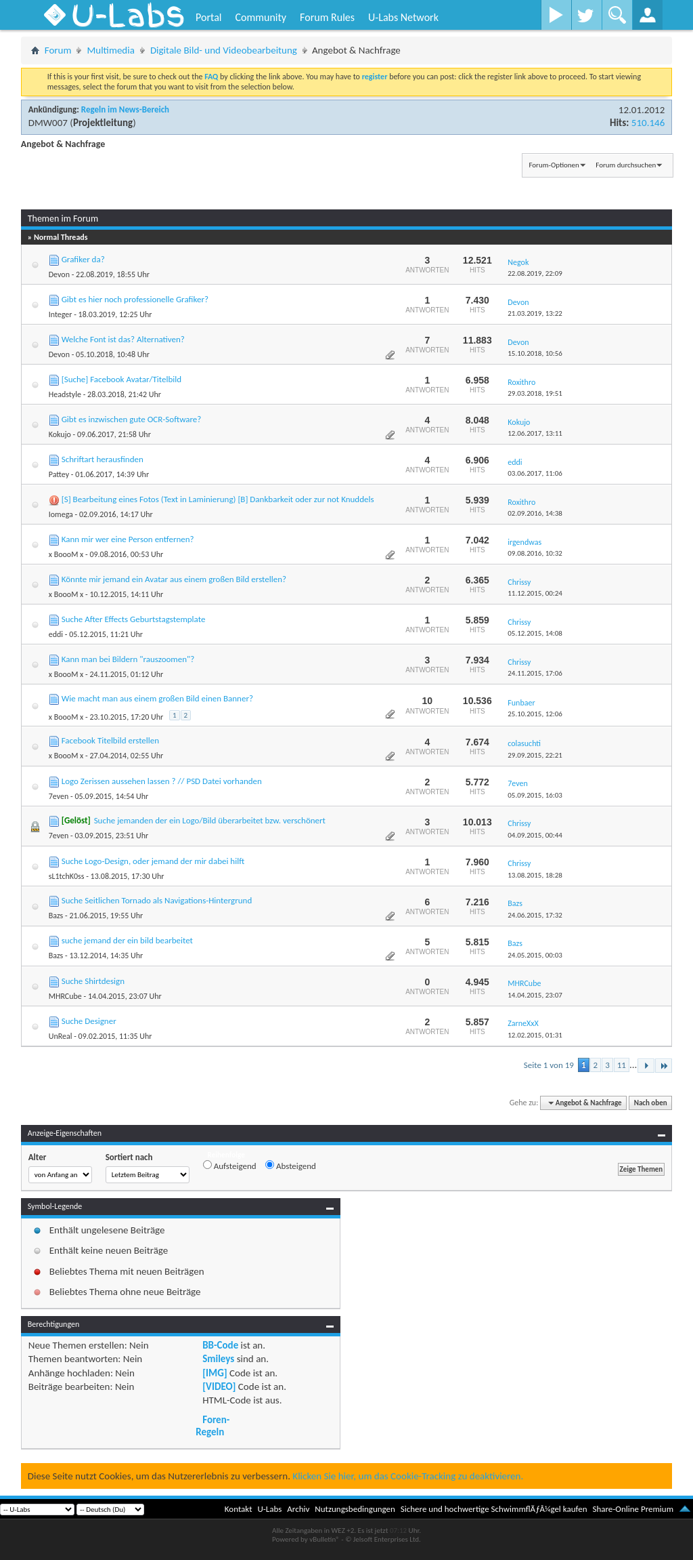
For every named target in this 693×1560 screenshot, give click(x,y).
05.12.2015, (535, 633)
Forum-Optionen (554, 165)
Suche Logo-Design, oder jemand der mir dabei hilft (153, 861)
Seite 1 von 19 (549, 1065)
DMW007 (48, 123)
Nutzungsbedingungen (355, 1509)
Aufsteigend (229, 1165)
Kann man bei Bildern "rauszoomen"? (128, 659)
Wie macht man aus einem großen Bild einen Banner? (157, 698)
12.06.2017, (535, 433)
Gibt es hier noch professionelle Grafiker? (135, 299)
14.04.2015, (535, 995)
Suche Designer (89, 1021)
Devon (59, 274)
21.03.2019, (535, 313)
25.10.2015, (535, 714)
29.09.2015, (535, 755)
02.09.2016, (535, 513)
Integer (60, 314)
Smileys (218, 1359)
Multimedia (110, 50)
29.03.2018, (535, 393)
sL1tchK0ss (67, 876)
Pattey (59, 474)
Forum (58, 50)
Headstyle (65, 394)
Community (260, 17)
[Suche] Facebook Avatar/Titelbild (121, 379)
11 (621, 1065)
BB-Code (220, 1345)
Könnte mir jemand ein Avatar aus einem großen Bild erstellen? (174, 579)
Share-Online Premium (632, 1509)
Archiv (298, 1509)
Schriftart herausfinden (102, 459)
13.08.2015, (535, 875)
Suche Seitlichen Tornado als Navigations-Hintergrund (157, 900)
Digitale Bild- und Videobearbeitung (223, 50)
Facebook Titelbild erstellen (110, 740)
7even (59, 796)
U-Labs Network (403, 17)
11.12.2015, (535, 593)
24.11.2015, (535, 673)
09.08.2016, (535, 553)
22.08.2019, (535, 273)
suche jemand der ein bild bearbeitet (127, 940)
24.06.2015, (535, 915)
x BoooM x (66, 554)
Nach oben (650, 1103)
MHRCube (65, 996)
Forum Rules (327, 17)
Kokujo (60, 434)
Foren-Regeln (212, 1426)
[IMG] (214, 1373)
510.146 (648, 123)
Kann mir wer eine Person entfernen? (128, 539)
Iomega (61, 514)
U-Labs (270, 1509)
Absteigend (290, 1165)
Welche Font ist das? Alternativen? (123, 339)
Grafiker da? (83, 259)
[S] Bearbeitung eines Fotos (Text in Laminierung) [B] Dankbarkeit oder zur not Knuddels (218, 499)
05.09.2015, (535, 795)
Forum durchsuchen (626, 165)
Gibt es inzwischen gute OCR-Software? (132, 419)
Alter (37, 1157)
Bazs (56, 915)
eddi (56, 634)
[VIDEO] (219, 1386)
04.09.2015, (535, 835)
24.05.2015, (535, 955)
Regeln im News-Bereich (125, 109)
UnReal (60, 1036)
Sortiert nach (129, 1157)
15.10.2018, (535, 353)
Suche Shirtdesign (93, 981)
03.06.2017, (535, 473)
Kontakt (238, 1509)
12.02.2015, (535, 1035)
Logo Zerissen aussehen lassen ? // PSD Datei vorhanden (162, 781)
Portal (208, 17)
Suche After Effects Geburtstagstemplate (134, 619)
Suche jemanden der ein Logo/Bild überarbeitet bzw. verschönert (210, 820)
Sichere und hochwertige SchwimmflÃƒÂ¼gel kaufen (494, 1509)
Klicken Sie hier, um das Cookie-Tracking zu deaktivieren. (407, 1476)
